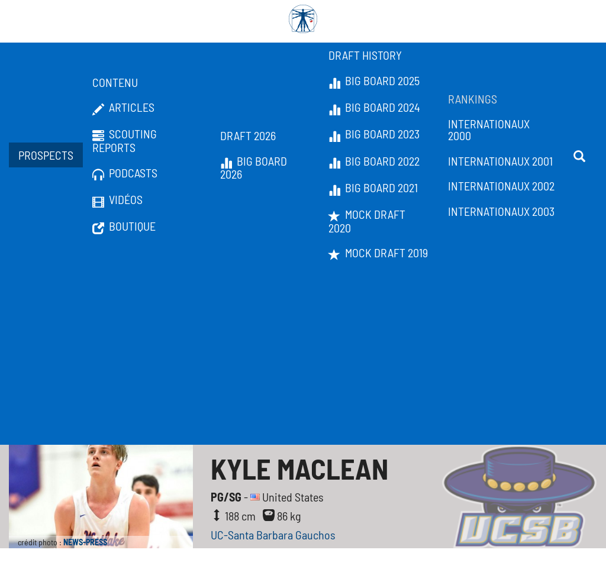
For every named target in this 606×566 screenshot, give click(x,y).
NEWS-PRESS (85, 542)
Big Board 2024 (374, 107)
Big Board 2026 (253, 168)
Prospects (45, 155)
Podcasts (124, 173)
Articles (123, 107)
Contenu (115, 82)
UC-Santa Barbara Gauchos (273, 535)
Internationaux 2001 (500, 161)
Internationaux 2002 (501, 186)
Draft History (365, 55)
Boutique (124, 226)
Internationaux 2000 (489, 130)
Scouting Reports (124, 140)
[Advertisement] (303, 356)
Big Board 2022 (374, 161)
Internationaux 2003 (501, 211)
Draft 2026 (248, 135)
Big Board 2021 (373, 188)
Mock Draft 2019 (378, 253)
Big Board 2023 (374, 134)
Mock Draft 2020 (366, 221)
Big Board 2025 (374, 81)
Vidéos (117, 200)
